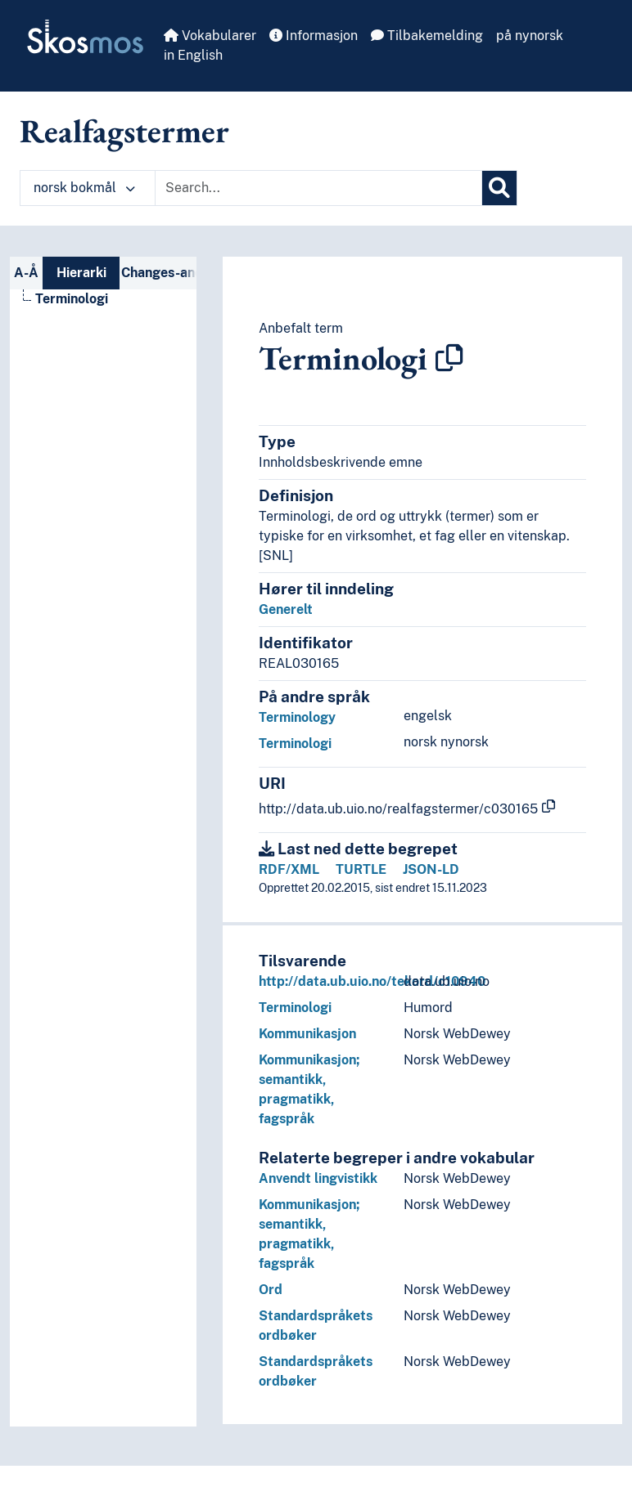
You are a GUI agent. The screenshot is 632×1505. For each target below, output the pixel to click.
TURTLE (361, 869)
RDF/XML (289, 869)
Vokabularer (210, 35)
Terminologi (295, 743)
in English (193, 55)
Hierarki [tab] (81, 272)
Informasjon (313, 35)
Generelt (286, 609)
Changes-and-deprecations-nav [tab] (158, 272)
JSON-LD (431, 869)
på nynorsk (529, 35)
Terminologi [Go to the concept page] (71, 299)
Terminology (297, 717)
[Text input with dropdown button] (318, 188)
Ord (270, 1289)
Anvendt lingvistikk (318, 1178)
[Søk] (499, 188)
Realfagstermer (124, 131)
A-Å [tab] (26, 272)
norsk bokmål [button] (84, 187)
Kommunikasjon (307, 1033)
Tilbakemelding (427, 35)
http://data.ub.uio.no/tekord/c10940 (372, 981)
